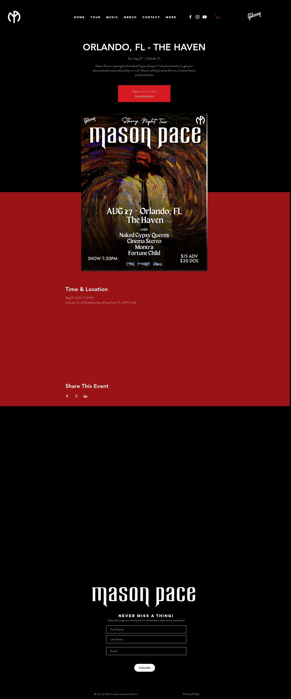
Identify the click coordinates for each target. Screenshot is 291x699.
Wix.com (134, 694)
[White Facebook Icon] (190, 16)
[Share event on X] (76, 396)
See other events (144, 96)
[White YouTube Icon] (204, 16)
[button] (217, 16)
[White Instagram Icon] (197, 16)
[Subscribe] (144, 668)
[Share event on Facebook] (67, 396)
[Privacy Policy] (191, 694)
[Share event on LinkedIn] (85, 396)
